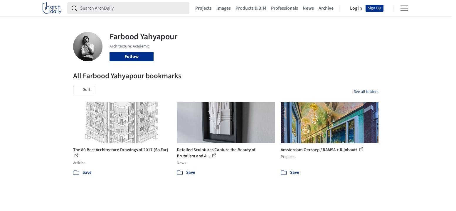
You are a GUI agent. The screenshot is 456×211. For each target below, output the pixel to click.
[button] (83, 90)
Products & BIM (250, 8)
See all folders (366, 92)
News (308, 8)
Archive (326, 8)
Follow (131, 56)
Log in (356, 8)
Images (223, 8)
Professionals (284, 8)
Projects (203, 8)
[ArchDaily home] (52, 8)
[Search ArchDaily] (133, 8)
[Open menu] (404, 8)
